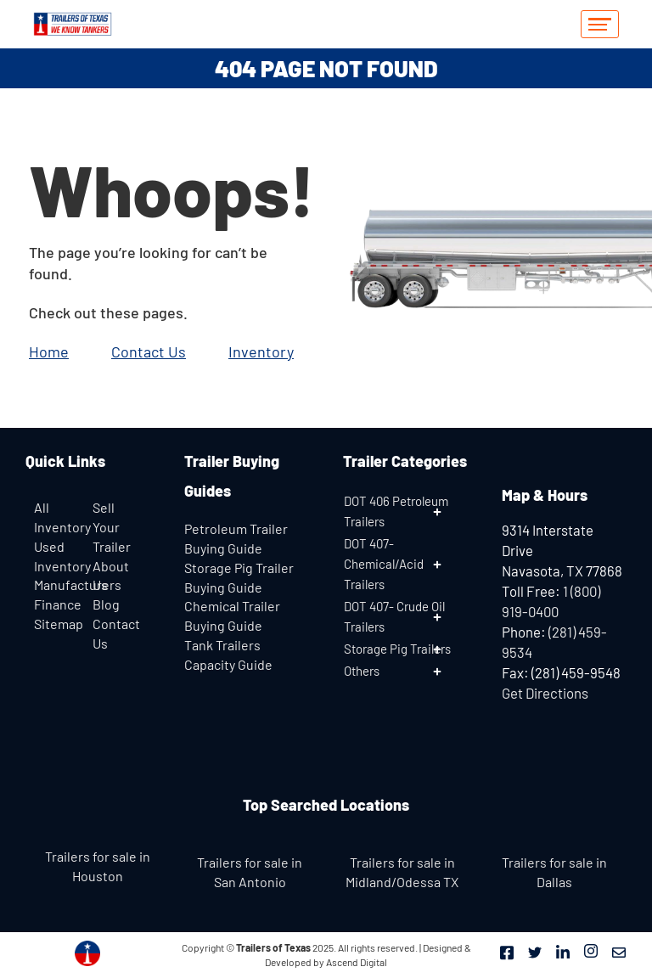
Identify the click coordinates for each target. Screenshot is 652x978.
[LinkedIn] (563, 951)
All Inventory (59, 517)
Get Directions (545, 692)
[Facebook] (507, 951)
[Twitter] (535, 951)
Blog (106, 604)
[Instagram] (591, 951)
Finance (58, 604)
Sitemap (58, 623)
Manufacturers (77, 584)
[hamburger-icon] (600, 24)
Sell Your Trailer (112, 526)
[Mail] (619, 951)
